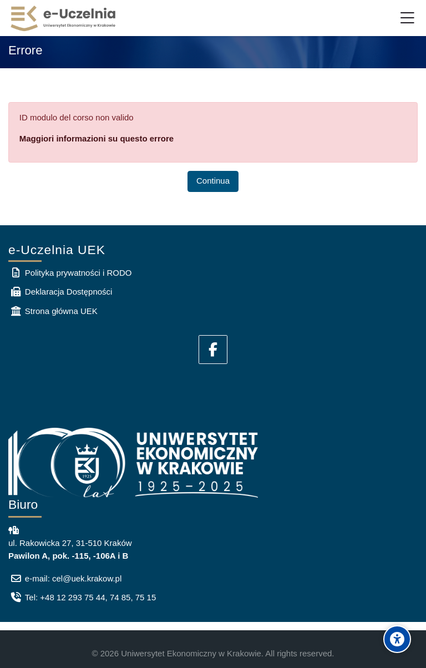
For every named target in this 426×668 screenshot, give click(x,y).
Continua (213, 180)
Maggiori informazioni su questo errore (96, 138)
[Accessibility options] (397, 639)
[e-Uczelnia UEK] (63, 18)
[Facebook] (213, 349)
